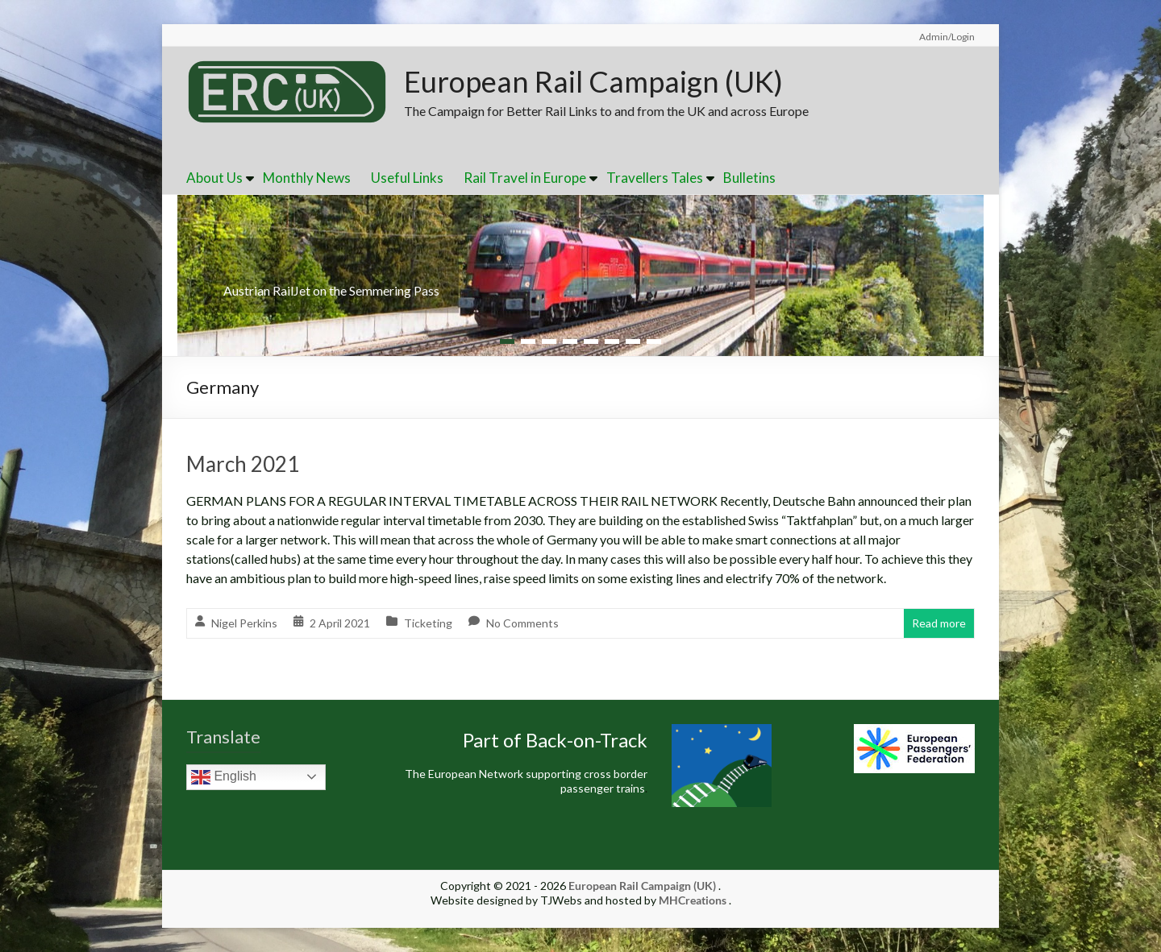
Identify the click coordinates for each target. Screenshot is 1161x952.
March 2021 (242, 464)
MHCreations (692, 900)
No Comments (522, 623)
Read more (939, 623)
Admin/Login (947, 37)
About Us (214, 177)
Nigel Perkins (244, 623)
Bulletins (749, 177)
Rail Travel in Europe (525, 177)
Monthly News (307, 177)
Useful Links (407, 177)
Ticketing (428, 623)
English (223, 777)
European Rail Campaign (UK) (593, 81)
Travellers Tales (654, 177)
